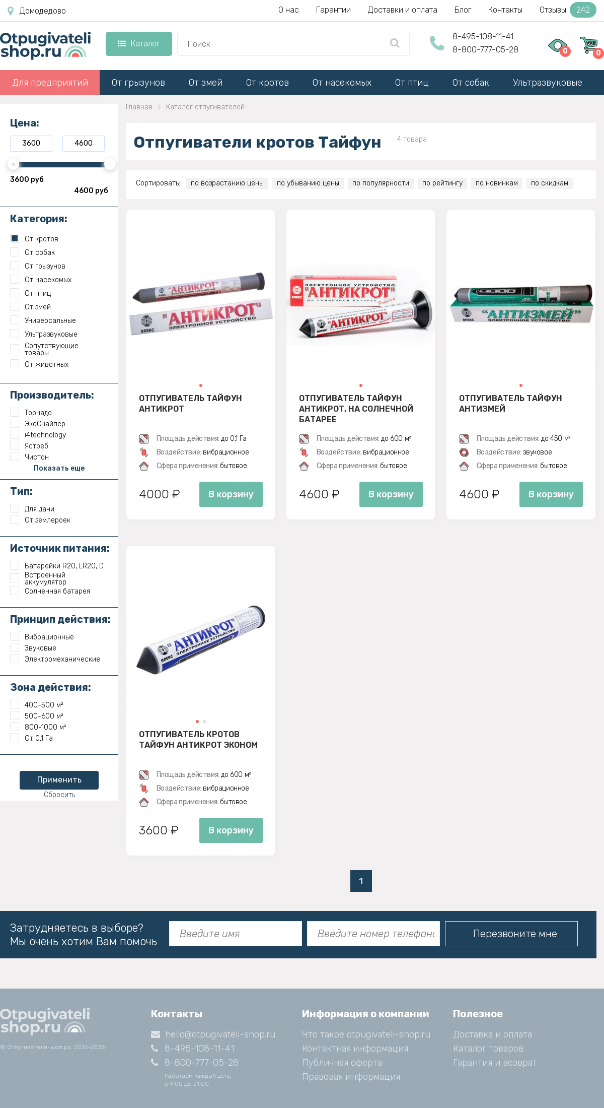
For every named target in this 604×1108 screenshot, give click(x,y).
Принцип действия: (60, 619)
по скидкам (549, 183)
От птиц (412, 82)
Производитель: (52, 395)
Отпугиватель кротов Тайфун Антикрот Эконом (198, 740)
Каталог (139, 43)
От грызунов (138, 82)
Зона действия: (50, 687)
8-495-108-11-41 (482, 36)
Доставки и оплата (402, 10)
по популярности (380, 183)
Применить (59, 780)
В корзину (231, 494)
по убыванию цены (308, 183)
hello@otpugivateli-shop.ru (213, 1034)
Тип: (21, 491)
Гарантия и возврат (495, 1062)
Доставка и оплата (492, 1034)
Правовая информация (351, 1076)
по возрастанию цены (227, 183)
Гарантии (333, 10)
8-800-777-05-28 (485, 49)
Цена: (24, 122)
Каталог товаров (488, 1048)
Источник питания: (60, 548)
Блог (463, 10)
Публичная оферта (342, 1062)
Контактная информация (355, 1048)
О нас (288, 10)
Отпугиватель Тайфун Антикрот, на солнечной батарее (356, 409)
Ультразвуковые (547, 82)
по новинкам (497, 183)
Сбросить (59, 795)
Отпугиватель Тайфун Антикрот (190, 404)
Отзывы (568, 10)
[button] (200, 385)
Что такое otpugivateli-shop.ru (366, 1034)
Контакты (505, 10)
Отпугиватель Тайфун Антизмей (510, 404)
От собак (470, 82)
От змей (205, 82)
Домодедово (37, 11)
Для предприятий (50, 82)
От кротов (267, 82)
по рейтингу (442, 183)
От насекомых (342, 82)
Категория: (38, 218)
